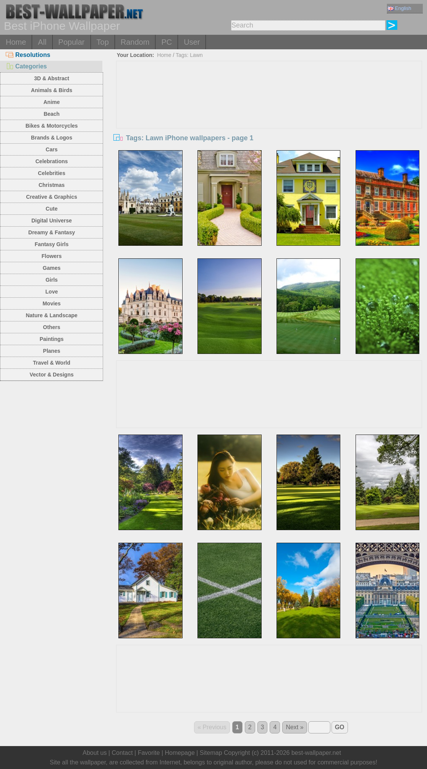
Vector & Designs (52, 375)
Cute (52, 209)
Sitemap (211, 753)
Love (51, 292)
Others (51, 327)
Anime (52, 102)
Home (16, 42)
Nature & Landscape (51, 315)
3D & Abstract (51, 78)
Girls (51, 280)
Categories (26, 66)
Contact (122, 753)
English (399, 8)
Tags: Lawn (189, 55)
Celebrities (51, 173)
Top (103, 42)
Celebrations (52, 161)
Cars (52, 149)
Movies (51, 303)
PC (166, 42)
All (42, 42)
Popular (71, 42)
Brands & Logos (51, 138)
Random (135, 42)
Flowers (52, 256)
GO (340, 727)
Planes (51, 351)
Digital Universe (51, 220)
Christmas (52, 185)
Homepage (180, 753)
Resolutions (28, 55)
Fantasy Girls (52, 244)
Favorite (149, 753)
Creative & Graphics (51, 197)
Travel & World (51, 363)
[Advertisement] (268, 118)
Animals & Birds (51, 90)
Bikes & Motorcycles (52, 126)
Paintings (52, 339)
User (192, 42)
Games (52, 268)
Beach (52, 114)
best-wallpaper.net (316, 753)
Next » (294, 727)
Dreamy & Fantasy (51, 232)
